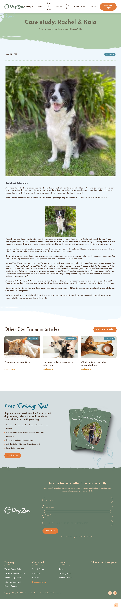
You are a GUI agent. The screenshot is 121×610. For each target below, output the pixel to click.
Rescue (59, 7)
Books (61, 569)
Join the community (13, 582)
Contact (35, 578)
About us (36, 574)
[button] (29, 7)
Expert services (11, 586)
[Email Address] (77, 515)
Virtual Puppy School (13, 569)
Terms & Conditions (31, 593)
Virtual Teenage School (14, 574)
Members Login (108, 7)
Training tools (65, 574)
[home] (14, 6)
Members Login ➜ (40, 582)
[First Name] (77, 500)
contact (92, 7)
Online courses (65, 578)
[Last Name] (77, 508)
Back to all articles (105, 329)
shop (40, 7)
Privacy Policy (44, 593)
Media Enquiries (56, 593)
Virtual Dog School (12, 578)
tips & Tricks (38, 569)
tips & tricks (48, 6)
